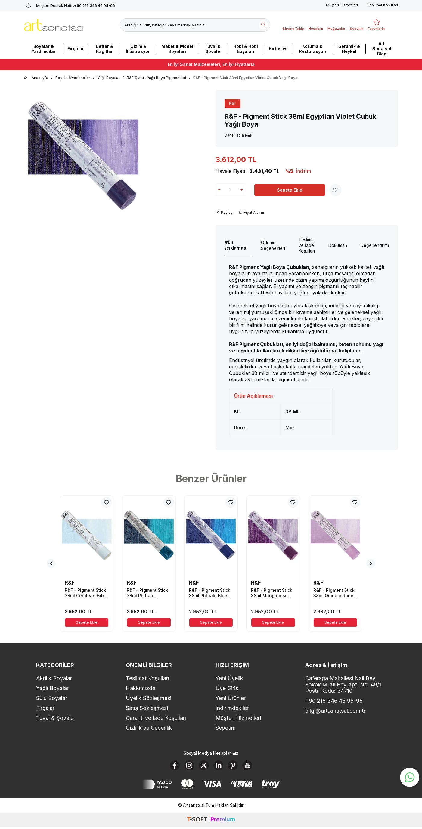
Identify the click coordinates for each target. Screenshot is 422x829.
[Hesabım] (316, 25)
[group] (83, 156)
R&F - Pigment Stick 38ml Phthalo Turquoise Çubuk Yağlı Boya (147, 593)
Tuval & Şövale (213, 49)
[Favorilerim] (377, 25)
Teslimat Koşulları (382, 5)
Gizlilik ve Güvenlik (149, 728)
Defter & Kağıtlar (104, 49)
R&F (232, 103)
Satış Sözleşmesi (147, 708)
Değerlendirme (375, 245)
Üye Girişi (228, 688)
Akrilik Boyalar (54, 678)
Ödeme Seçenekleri (273, 245)
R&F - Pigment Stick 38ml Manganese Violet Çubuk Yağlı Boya (271, 593)
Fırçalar (75, 48)
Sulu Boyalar (51, 698)
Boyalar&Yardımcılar (72, 77)
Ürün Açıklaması (235, 245)
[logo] (54, 25)
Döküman (337, 245)
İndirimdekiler (232, 708)
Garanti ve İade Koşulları (156, 718)
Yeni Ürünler (231, 698)
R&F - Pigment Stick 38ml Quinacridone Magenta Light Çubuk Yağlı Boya (334, 593)
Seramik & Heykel (349, 49)
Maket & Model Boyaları (177, 49)
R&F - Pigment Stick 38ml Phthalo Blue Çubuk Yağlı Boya (209, 593)
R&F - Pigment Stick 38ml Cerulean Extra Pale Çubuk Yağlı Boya (86, 593)
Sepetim (226, 728)
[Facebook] (170, 766)
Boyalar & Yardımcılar (43, 49)
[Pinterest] (236, 766)
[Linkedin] (219, 766)
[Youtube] (253, 766)
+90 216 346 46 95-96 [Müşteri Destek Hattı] (69, 6)
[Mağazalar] (336, 25)
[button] (51, 563)
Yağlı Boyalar (108, 77)
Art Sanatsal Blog (381, 48)
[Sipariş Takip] (293, 25)
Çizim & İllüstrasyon (138, 49)
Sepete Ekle (289, 189)
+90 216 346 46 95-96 (334, 701)
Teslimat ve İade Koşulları (307, 245)
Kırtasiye (278, 48)
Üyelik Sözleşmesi (148, 698)
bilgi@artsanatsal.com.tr (335, 711)
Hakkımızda (140, 688)
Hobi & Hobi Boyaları (245, 49)
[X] (203, 766)
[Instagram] (186, 766)
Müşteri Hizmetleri (342, 5)
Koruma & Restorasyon (312, 49)
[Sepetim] (356, 25)
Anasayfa (36, 78)
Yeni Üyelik (229, 678)
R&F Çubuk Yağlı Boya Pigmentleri (156, 77)
